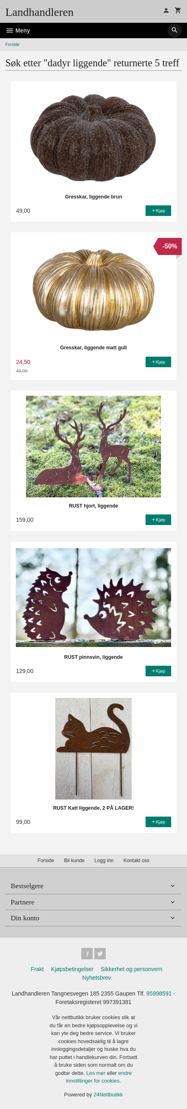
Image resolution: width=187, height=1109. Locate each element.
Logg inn (103, 860)
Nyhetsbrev (96, 977)
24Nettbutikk (108, 1095)
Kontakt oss (137, 860)
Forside (12, 44)
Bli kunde (74, 860)
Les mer (96, 1073)
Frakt (37, 969)
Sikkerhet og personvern (132, 969)
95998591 (159, 993)
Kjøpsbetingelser (72, 969)
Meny (17, 30)
